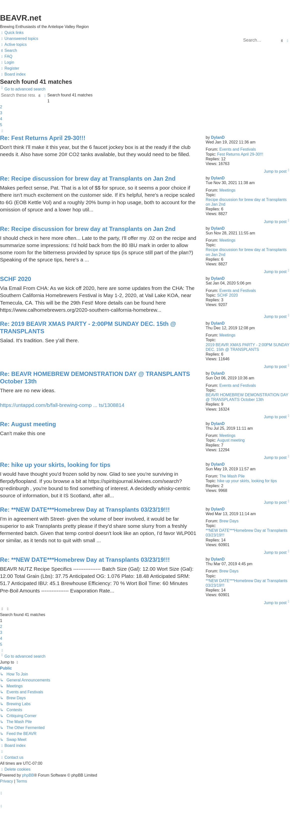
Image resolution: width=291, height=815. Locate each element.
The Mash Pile (232, 476)
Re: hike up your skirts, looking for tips (55, 464)
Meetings (227, 190)
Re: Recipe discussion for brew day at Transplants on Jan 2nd (87, 178)
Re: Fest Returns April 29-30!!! (43, 138)
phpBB (28, 775)
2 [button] (1, 107)
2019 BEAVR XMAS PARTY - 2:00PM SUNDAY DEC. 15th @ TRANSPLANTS (248, 347)
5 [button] (1, 125)
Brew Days (228, 521)
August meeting (231, 440)
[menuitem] (19, 39)
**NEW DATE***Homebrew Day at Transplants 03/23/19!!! (247, 532)
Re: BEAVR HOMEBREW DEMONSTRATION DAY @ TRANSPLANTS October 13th (95, 377)
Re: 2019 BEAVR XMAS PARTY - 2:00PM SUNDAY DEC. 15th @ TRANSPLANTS (88, 327)
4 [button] (1, 119)
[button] (2, 131)
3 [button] (1, 113)
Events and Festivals (237, 149)
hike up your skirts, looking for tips (247, 481)
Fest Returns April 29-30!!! (240, 154)
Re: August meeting (28, 424)
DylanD (218, 137)
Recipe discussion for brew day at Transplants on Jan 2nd (246, 201)
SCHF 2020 (227, 295)
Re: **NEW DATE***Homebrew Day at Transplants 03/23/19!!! (85, 509)
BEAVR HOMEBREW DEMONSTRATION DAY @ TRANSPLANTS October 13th (247, 397)
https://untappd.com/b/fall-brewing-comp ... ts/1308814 (62, 405)
